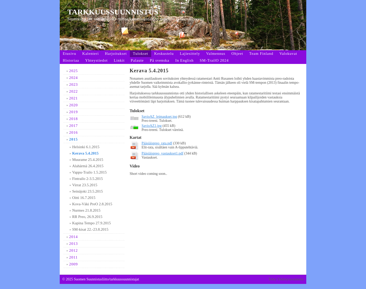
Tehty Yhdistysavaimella (286, 279)
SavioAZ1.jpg (152, 126)
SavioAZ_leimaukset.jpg (159, 116)
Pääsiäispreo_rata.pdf (157, 143)
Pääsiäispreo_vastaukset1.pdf (162, 153)
